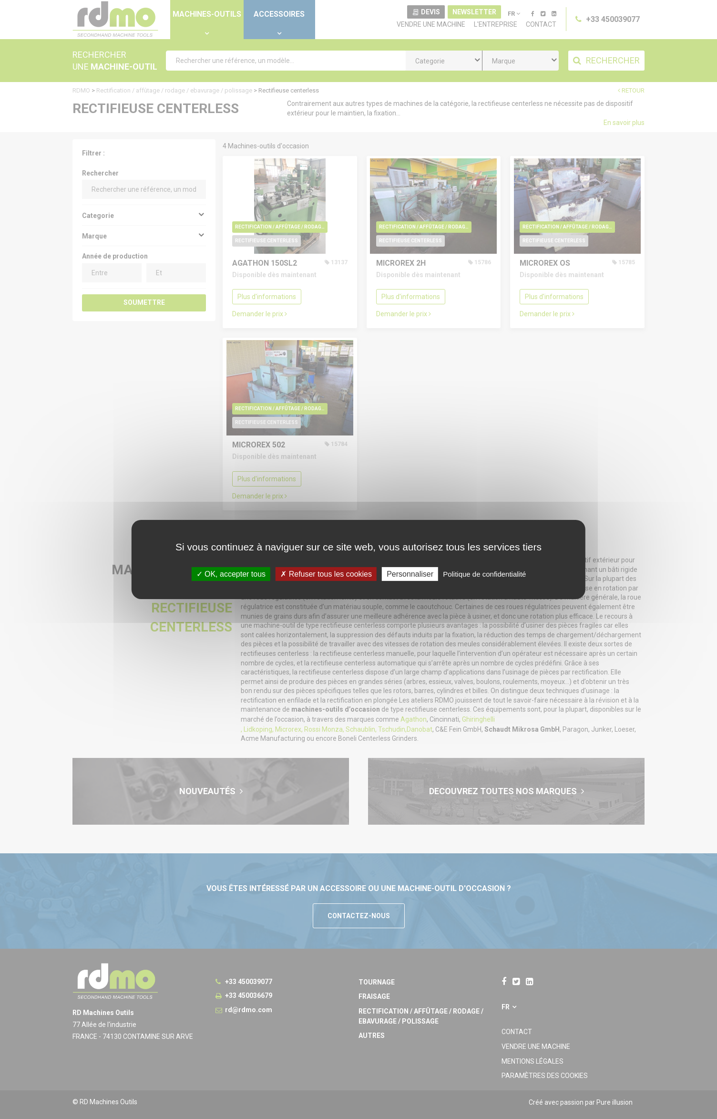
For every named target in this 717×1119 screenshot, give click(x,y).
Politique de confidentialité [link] (484, 574)
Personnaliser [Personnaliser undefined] (410, 574)
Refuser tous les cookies (326, 574)
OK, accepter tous (231, 574)
